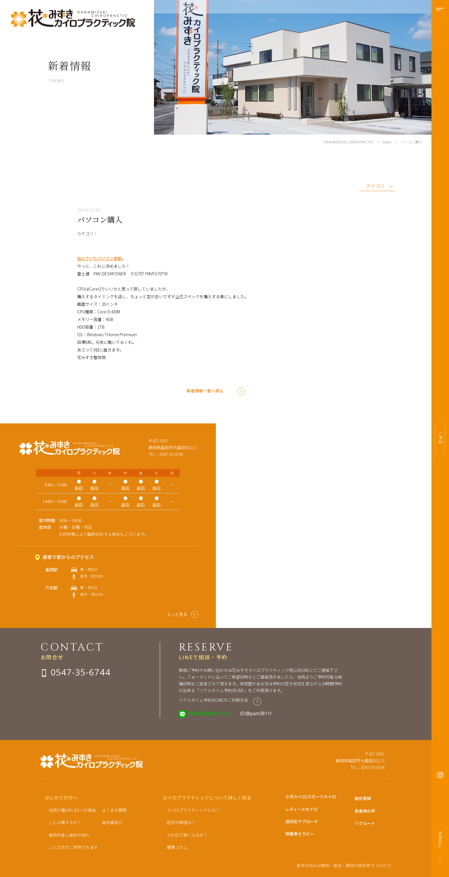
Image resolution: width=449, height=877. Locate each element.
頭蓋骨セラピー (299, 834)
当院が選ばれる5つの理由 (72, 810)
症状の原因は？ (181, 822)
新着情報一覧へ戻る (205, 391)
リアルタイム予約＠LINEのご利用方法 (213, 700)
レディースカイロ (301, 809)
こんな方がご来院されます (73, 847)
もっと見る (183, 614)
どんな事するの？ (65, 822)
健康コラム (177, 847)
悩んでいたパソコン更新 (99, 258)
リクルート (365, 823)
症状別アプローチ (301, 821)
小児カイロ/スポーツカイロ (310, 796)
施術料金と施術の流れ (69, 835)
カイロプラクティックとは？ (193, 810)
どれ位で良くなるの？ (187, 835)
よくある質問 (114, 810)
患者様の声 (365, 811)
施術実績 (363, 798)
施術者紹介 (112, 822)
